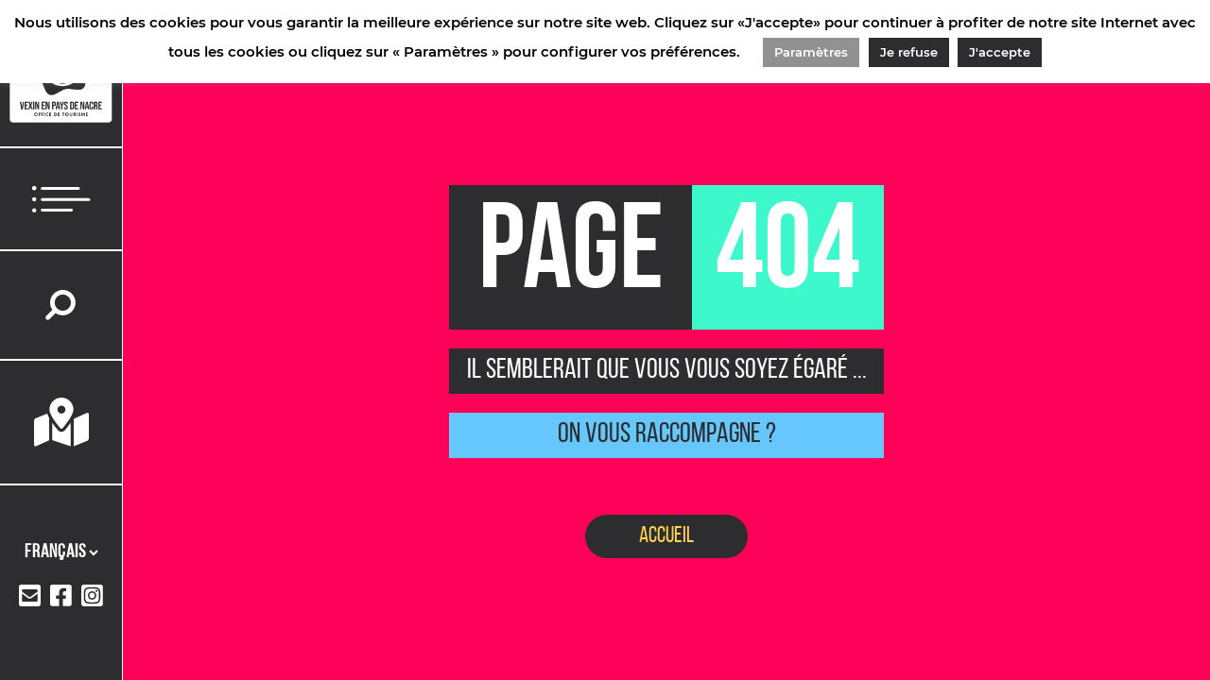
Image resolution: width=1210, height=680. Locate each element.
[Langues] (61, 552)
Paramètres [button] (811, 52)
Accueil (666, 536)
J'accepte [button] (999, 52)
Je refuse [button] (909, 52)
